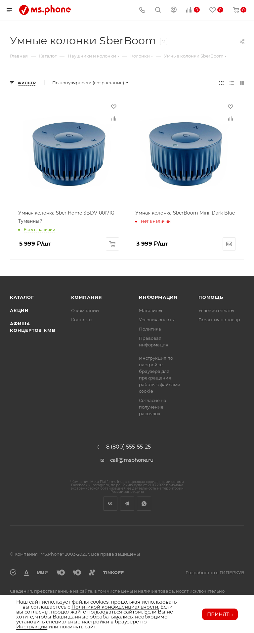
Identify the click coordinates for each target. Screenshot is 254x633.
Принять (220, 614)
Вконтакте (110, 503)
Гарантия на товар (219, 319)
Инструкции (31, 626)
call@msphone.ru (131, 460)
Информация (158, 297)
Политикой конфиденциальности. (115, 607)
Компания (86, 297)
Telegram (127, 503)
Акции (19, 310)
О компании (85, 310)
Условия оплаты (157, 319)
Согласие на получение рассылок (152, 407)
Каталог (22, 297)
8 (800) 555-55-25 (128, 447)
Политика (150, 329)
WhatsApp (144, 503)
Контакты (81, 319)
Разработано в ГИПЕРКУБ (215, 572)
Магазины (150, 310)
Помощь (210, 297)
